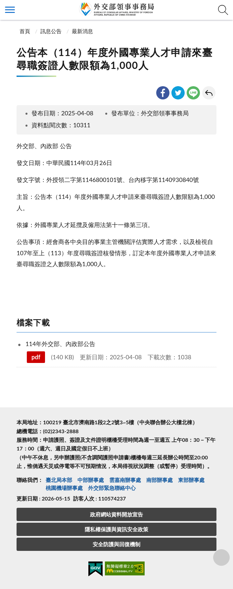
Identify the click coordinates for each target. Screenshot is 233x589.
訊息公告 (51, 31)
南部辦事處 (159, 480)
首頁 (24, 31)
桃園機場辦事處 (64, 488)
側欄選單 (10, 10)
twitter (178, 92)
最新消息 (82, 31)
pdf (35, 357)
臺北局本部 (59, 480)
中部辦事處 (90, 480)
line (193, 92)
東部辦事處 (191, 480)
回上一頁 (208, 92)
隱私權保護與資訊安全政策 (116, 529)
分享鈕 (221, 557)
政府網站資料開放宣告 (116, 514)
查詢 (223, 10)
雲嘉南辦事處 (125, 480)
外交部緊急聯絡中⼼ (112, 488)
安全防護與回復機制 (116, 544)
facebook (162, 92)
